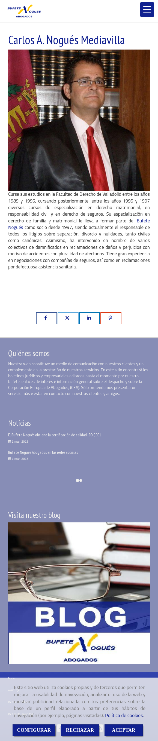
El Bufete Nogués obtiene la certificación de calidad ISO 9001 (54, 434)
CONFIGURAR (34, 730)
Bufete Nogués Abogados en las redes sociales (43, 452)
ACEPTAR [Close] (123, 730)
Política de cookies (124, 715)
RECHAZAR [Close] (80, 730)
